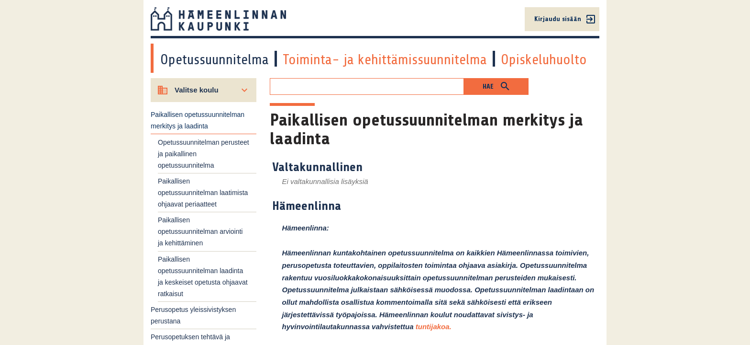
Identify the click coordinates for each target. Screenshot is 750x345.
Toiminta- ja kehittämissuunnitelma (385, 59)
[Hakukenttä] (367, 86)
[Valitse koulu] (203, 90)
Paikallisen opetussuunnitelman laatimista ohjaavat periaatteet (203, 192)
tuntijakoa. (434, 326)
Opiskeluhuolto (544, 59)
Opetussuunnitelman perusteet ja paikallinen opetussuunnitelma (203, 153)
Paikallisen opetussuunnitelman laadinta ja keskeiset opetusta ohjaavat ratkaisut (203, 276)
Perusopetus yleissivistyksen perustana (193, 315)
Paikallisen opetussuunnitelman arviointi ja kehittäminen (200, 231)
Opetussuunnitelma (214, 59)
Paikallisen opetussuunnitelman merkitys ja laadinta (197, 120)
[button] (496, 86)
